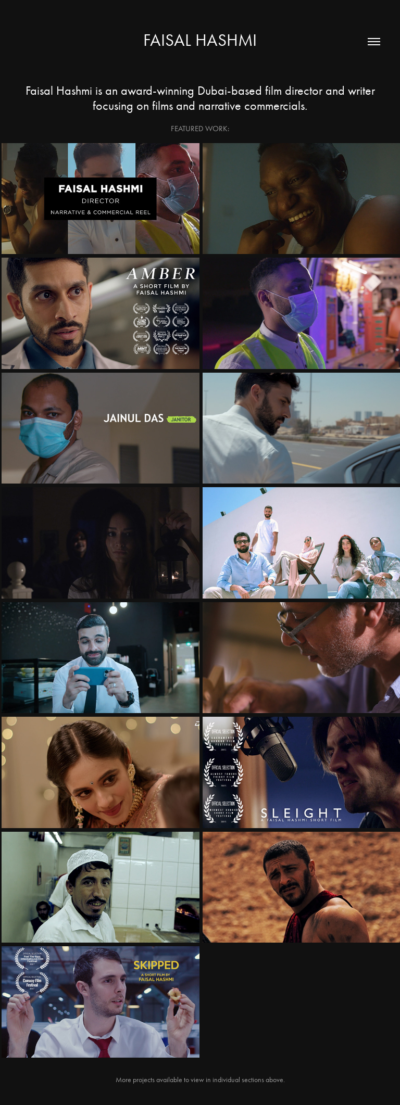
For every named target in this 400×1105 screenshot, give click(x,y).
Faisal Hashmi (200, 40)
